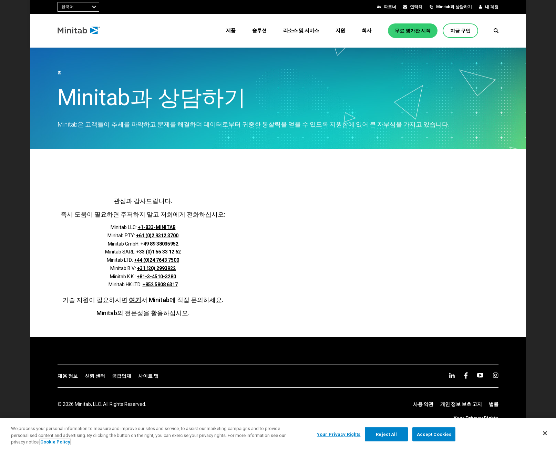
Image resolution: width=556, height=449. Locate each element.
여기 (135, 299)
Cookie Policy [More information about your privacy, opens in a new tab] (55, 442)
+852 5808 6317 (160, 284)
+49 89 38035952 (159, 244)
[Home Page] (79, 31)
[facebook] (466, 375)
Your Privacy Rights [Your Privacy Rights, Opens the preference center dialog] (338, 434)
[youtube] (480, 375)
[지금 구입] (460, 30)
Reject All (386, 434)
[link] (68, 376)
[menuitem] (231, 30)
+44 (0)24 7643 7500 (156, 260)
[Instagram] (495, 375)
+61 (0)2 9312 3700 (157, 235)
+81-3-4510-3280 (156, 276)
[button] (496, 30)
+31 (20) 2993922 (156, 268)
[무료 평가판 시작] (412, 30)
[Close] (545, 433)
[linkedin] (452, 375)
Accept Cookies (434, 434)
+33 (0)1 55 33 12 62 (158, 252)
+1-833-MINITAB (157, 227)
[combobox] (78, 7)
